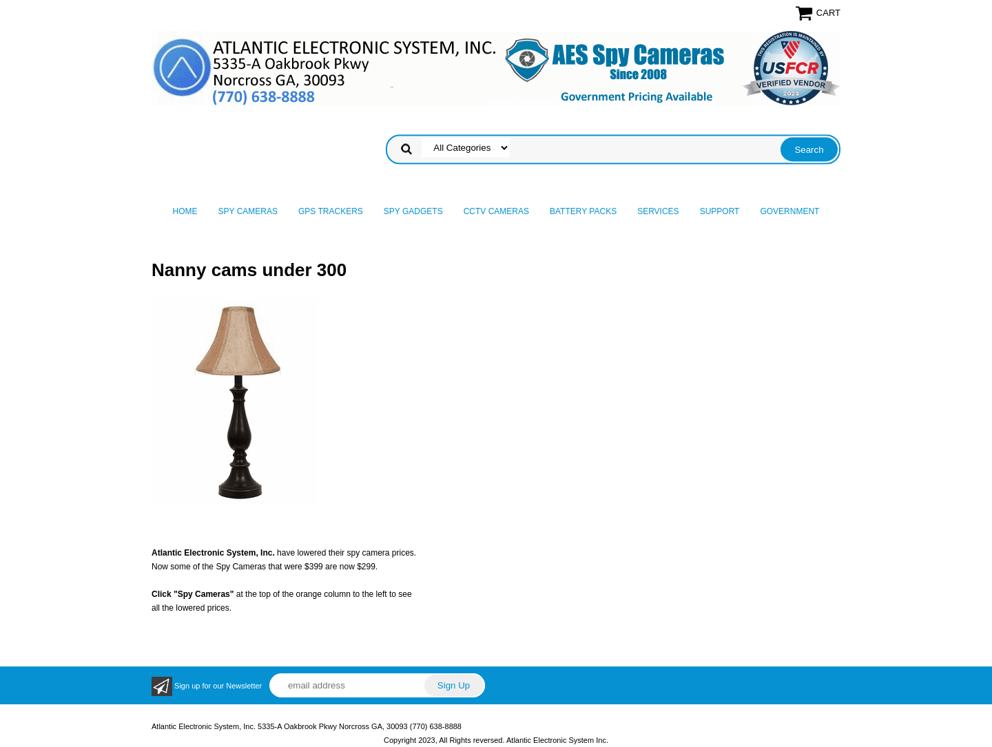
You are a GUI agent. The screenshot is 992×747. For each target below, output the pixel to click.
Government (789, 211)
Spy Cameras (248, 211)
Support (720, 211)
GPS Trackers (330, 211)
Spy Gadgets (413, 211)
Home (185, 211)
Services (658, 211)
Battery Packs (583, 211)
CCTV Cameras (496, 211)
